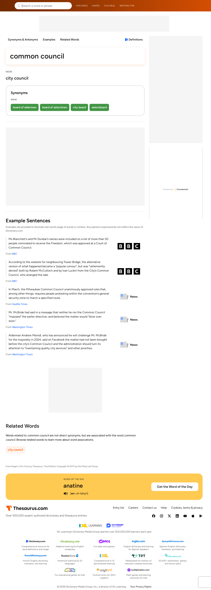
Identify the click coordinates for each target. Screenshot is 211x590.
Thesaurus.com (8, 5)
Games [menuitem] (96, 5)
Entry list (118, 507)
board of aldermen (24, 107)
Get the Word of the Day (175, 487)
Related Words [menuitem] (69, 39)
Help (164, 507)
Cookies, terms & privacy (187, 507)
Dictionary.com (203, 6)
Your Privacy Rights (141, 586)
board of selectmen (54, 107)
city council (15, 449)
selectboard (99, 107)
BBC (14, 253)
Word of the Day (73, 479)
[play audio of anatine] (65, 493)
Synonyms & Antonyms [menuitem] (23, 39)
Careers (133, 507)
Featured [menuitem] (82, 5)
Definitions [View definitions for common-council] (136, 39)
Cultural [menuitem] (109, 5)
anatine (73, 485)
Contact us (149, 507)
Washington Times (22, 327)
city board (79, 107)
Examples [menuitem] (49, 39)
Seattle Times (20, 304)
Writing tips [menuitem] (127, 5)
